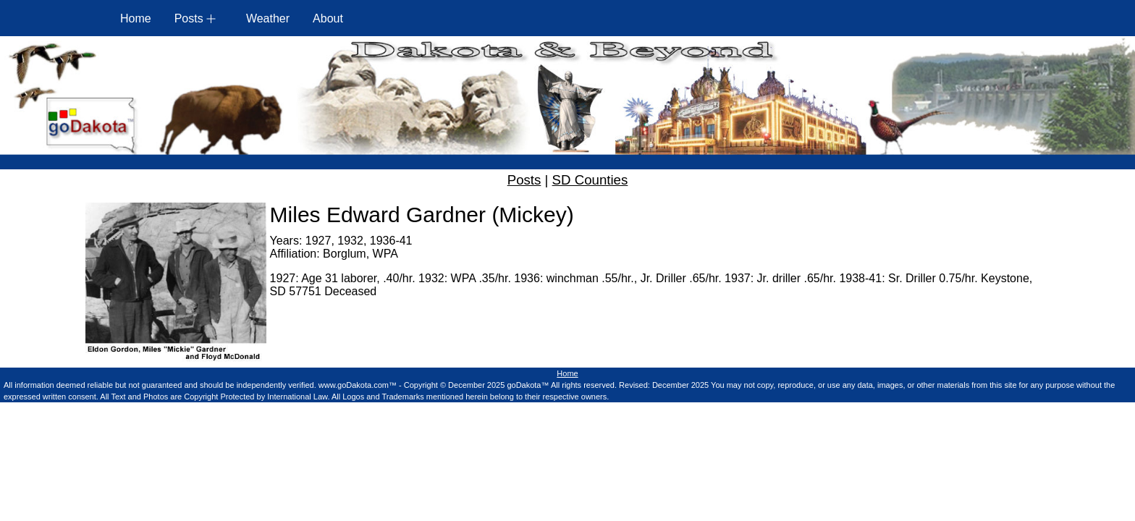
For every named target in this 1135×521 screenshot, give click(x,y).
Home (135, 18)
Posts (524, 179)
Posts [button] (188, 18)
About (328, 18)
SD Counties (590, 179)
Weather (268, 18)
